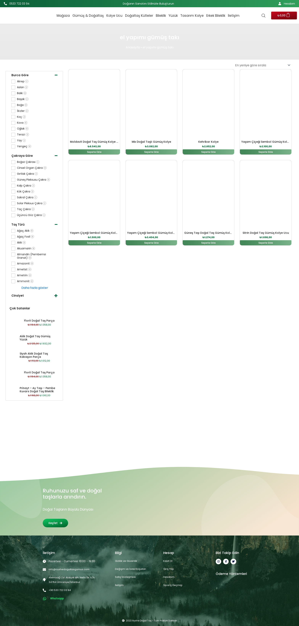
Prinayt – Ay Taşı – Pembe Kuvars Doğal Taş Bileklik (37, 389)
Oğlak (22, 128)
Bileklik (161, 15)
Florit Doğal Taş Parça (39, 321)
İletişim (234, 15)
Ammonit (25, 281)
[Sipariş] (262, 65)
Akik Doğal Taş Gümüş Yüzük (35, 337)
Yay (21, 140)
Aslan (22, 87)
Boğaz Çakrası (28, 162)
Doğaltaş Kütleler (139, 15)
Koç (21, 117)
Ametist (24, 269)
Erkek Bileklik (215, 15)
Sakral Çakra (27, 197)
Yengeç (24, 146)
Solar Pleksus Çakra (31, 203)
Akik (21, 242)
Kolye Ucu (114, 15)
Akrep (22, 81)
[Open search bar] (263, 16)
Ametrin (24, 275)
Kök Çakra (25, 191)
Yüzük (173, 15)
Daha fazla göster (34, 288)
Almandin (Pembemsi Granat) (31, 256)
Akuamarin (26, 248)
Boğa (22, 105)
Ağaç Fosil (25, 237)
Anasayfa (133, 47)
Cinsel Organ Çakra (32, 168)
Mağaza (63, 15)
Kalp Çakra (26, 185)
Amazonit (25, 263)
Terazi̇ (23, 134)
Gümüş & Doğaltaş (88, 15)
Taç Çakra (26, 209)
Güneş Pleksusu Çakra (33, 180)
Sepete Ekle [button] (94, 152)
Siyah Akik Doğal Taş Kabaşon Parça (34, 355)
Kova (22, 123)
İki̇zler (22, 111)
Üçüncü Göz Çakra (31, 215)
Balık (22, 93)
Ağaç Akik (25, 231)
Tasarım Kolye (192, 15)
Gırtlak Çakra (27, 174)
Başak (22, 99)
